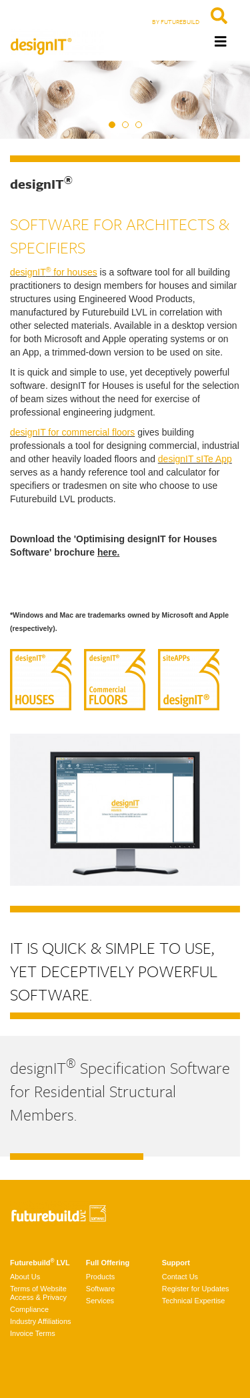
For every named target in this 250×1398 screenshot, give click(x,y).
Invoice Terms (32, 1333)
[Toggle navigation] (220, 43)
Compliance (29, 1309)
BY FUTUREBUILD (175, 21)
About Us (25, 1277)
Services (100, 1301)
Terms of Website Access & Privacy (38, 1293)
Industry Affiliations (40, 1321)
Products (100, 1277)
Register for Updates (195, 1289)
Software (100, 1289)
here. (108, 552)
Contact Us (180, 1277)
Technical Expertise (193, 1301)
